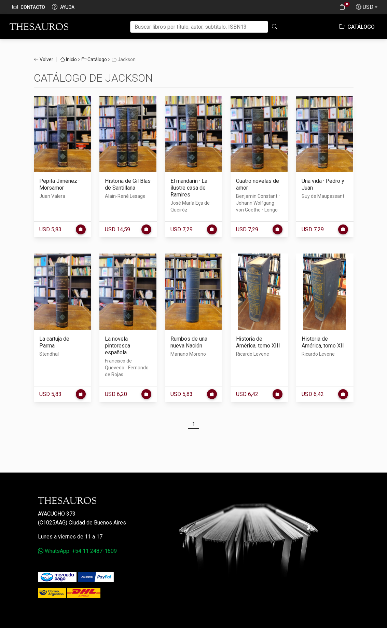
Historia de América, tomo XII (323, 342)
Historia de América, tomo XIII (258, 342)
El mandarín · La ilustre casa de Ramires (188, 188)
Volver (46, 59)
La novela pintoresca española (117, 346)
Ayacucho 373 (56, 513)
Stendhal (49, 354)
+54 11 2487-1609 (94, 551)
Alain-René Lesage (125, 196)
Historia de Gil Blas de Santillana (128, 184)
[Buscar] (199, 27)
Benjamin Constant (256, 196)
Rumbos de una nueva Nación (188, 342)
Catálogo (357, 27)
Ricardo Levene (252, 354)
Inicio (68, 59)
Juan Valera (52, 196)
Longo (271, 210)
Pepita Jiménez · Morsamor (59, 184)
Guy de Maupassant (323, 196)
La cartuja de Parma (54, 342)
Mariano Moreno (188, 354)
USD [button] (364, 7)
